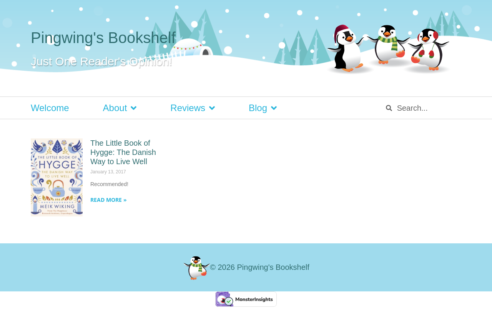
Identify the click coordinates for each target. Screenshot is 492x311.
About (120, 108)
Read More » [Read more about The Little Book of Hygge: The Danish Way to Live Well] (108, 199)
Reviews (192, 108)
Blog (263, 108)
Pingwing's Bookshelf (103, 37)
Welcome (50, 108)
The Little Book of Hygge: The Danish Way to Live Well (123, 152)
